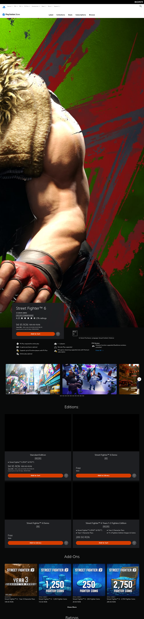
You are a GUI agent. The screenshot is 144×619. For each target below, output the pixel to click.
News (43, 6)
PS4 (20, 6)
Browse (92, 13)
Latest (51, 13)
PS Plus (26, 6)
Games (9, 6)
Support (56, 6)
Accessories (35, 6)
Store (49, 6)
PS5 (15, 6)
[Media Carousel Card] (33, 377)
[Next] (139, 377)
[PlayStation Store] (12, 12)
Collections (60, 13)
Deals (70, 13)
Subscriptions (81, 13)
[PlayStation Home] (4, 6)
